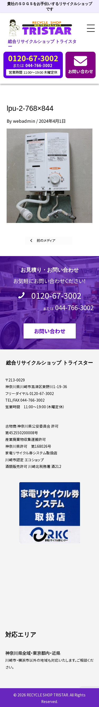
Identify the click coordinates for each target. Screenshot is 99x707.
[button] (89, 29)
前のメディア (45, 240)
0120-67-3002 (56, 295)
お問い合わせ (80, 71)
